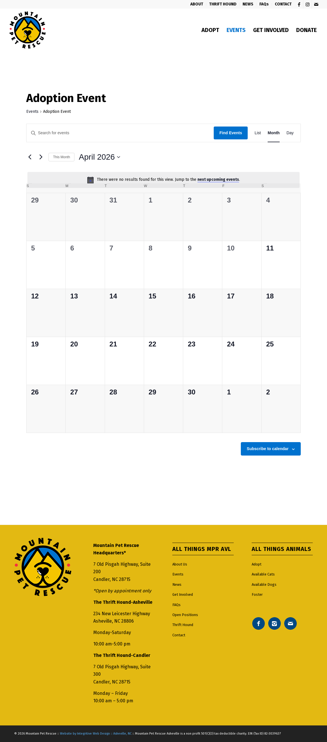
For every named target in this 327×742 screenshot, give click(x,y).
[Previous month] (29, 157)
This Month (61, 157)
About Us (179, 564)
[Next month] (40, 157)
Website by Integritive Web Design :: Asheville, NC (96, 733)
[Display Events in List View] (258, 133)
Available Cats (263, 574)
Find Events (230, 133)
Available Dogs (264, 584)
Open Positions (185, 615)
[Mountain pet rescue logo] (28, 30)
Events (32, 111)
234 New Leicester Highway (121, 613)
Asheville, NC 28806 (113, 621)
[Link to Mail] (316, 4)
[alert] (163, 180)
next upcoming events (218, 179)
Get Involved (182, 594)
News (176, 584)
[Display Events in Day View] (290, 133)
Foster (257, 594)
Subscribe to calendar (267, 448)
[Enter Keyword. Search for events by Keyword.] (120, 133)
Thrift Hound (182, 625)
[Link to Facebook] (299, 4)
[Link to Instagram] (307, 4)
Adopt (256, 564)
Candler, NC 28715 (111, 579)
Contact (178, 635)
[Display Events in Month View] (274, 133)
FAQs (176, 605)
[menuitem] (196, 4)
